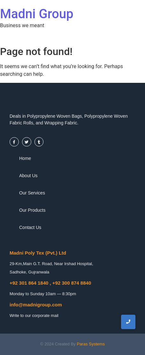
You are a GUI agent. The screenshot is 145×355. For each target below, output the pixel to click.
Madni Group (36, 13)
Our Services (32, 192)
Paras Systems (90, 344)
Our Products (32, 210)
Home (25, 158)
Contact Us (30, 227)
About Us (28, 175)
